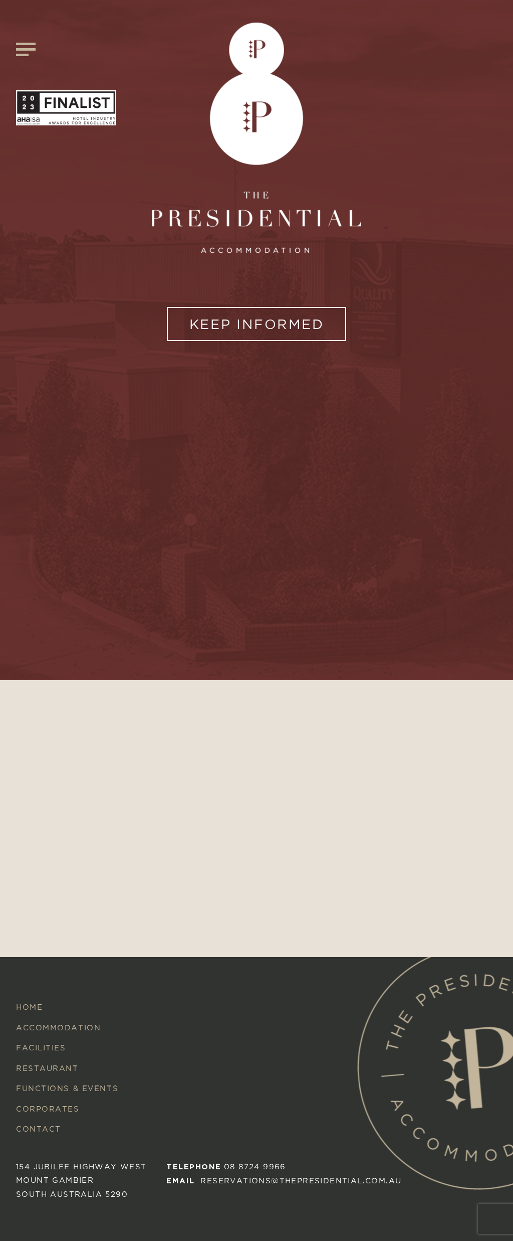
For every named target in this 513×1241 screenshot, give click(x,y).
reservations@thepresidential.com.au (300, 1180)
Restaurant (47, 1068)
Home (29, 1007)
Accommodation (58, 1027)
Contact (38, 1129)
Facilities (41, 1047)
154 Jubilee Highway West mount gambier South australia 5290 (81, 1180)
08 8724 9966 (255, 1166)
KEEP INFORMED (256, 324)
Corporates (48, 1109)
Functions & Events (67, 1088)
